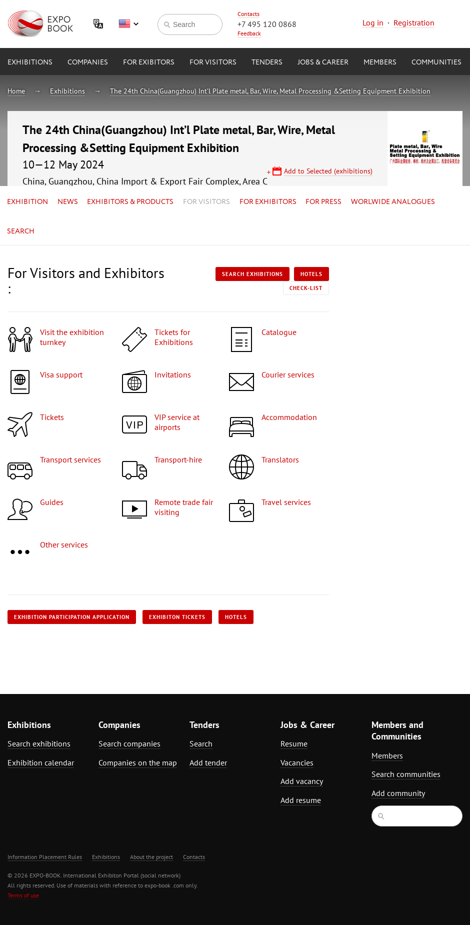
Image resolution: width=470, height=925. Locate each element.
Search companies (129, 743)
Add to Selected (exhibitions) (328, 171)
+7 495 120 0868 (267, 24)
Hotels (311, 274)
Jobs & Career (323, 63)
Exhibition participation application (72, 617)
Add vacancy (301, 781)
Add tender (208, 763)
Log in (373, 23)
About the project (151, 856)
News (68, 202)
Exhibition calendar (41, 763)
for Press (324, 202)
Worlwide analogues (393, 202)
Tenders (267, 63)
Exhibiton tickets (177, 617)
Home (16, 91)
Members (380, 63)
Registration (414, 23)
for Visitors (213, 63)
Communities (437, 63)
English (129, 24)
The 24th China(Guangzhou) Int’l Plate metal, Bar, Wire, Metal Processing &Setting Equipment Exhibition (270, 91)
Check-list (306, 288)
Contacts (249, 14)
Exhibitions (30, 63)
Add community (398, 793)
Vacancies (297, 763)
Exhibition (27, 202)
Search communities (406, 774)
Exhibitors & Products (130, 202)
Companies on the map (137, 763)
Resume (294, 743)
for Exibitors (148, 63)
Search (20, 231)
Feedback (249, 33)
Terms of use (23, 895)
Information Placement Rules (45, 856)
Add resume (300, 800)
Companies (88, 63)
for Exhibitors (268, 202)
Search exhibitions (252, 274)
